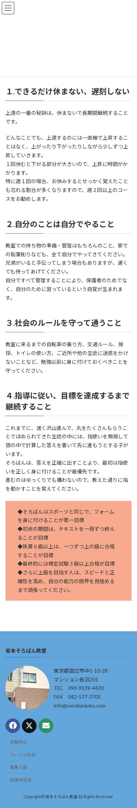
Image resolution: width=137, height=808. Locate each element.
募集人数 (18, 767)
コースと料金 (23, 755)
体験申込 (18, 742)
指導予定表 (21, 780)
